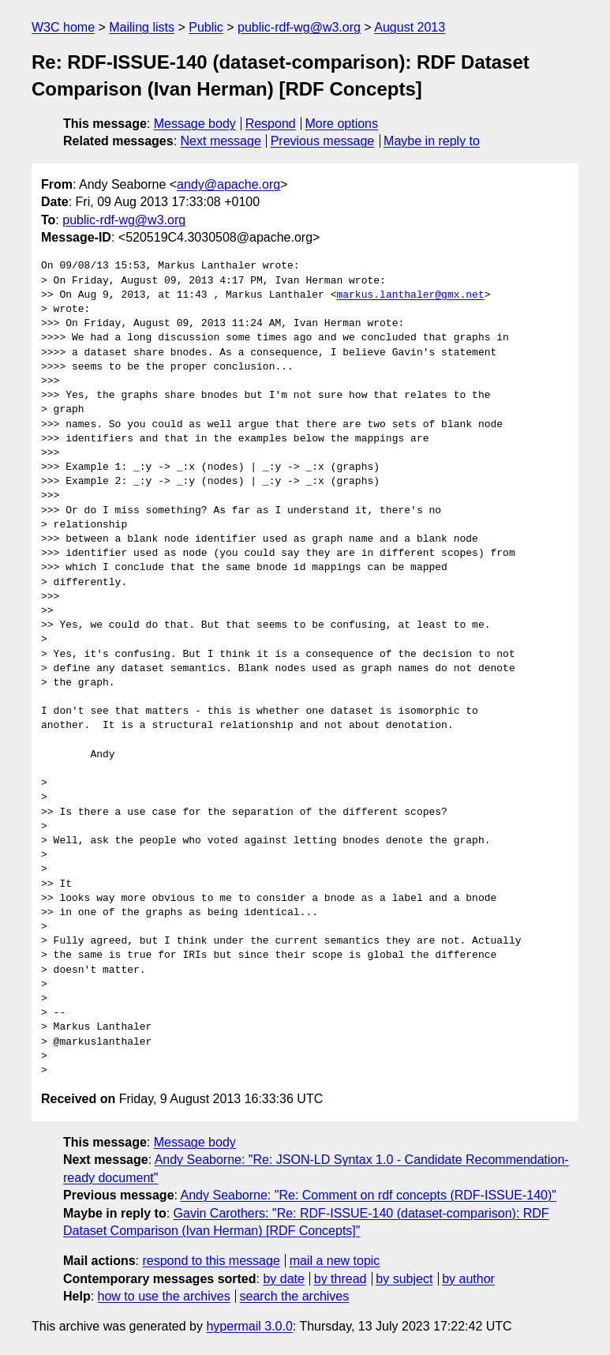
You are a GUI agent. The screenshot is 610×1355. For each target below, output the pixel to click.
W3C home (63, 27)
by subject (404, 1279)
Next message (221, 141)
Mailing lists (141, 27)
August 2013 (409, 27)
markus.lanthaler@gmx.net (410, 295)
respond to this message (210, 1260)
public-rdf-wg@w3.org (299, 27)
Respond (270, 123)
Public (206, 27)
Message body (195, 123)
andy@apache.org (228, 184)
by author (468, 1279)
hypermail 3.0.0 (249, 1326)
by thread (340, 1279)
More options (342, 123)
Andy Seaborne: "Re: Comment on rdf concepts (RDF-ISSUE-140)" (368, 1195)
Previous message (323, 141)
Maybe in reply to (432, 141)
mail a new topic (335, 1260)
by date (283, 1279)
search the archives (295, 1296)
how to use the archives (164, 1296)
